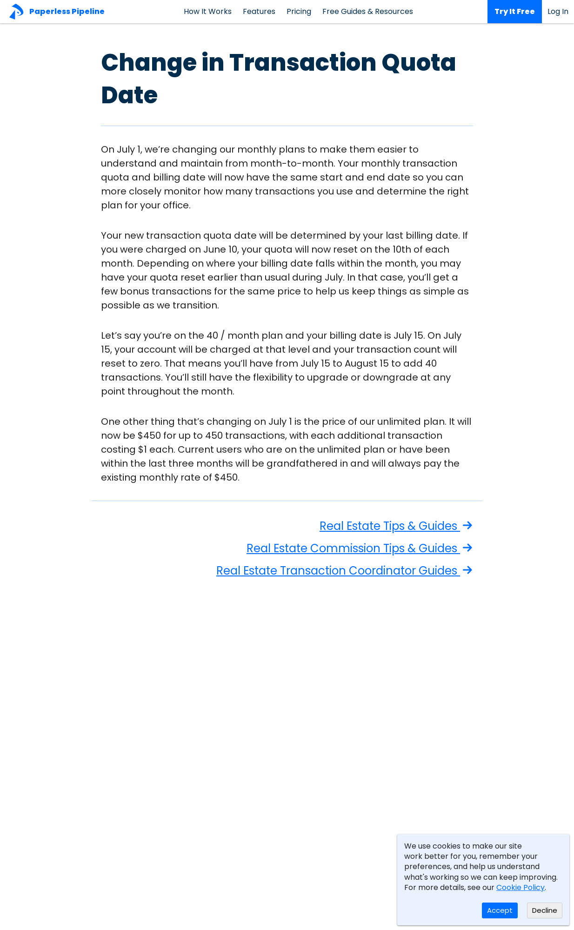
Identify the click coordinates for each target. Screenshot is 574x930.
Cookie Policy (520, 887)
